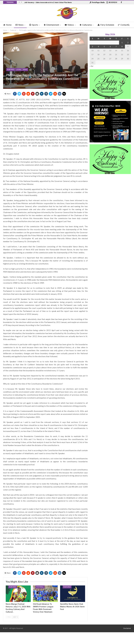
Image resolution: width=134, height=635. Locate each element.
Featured (10, 69)
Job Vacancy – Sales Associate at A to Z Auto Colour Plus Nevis (48, 2)
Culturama (88, 25)
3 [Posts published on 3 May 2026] (92, 47)
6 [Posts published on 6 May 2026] (110, 47)
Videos (71, 25)
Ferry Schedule (108, 25)
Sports (34, 25)
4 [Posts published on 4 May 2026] (98, 47)
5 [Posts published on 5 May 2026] (104, 47)
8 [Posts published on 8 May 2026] (122, 47)
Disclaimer (127, 628)
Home (8, 25)
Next (15, 617)
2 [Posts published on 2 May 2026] (127, 43)
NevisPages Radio (97, 2)
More (123, 25)
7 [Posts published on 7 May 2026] (116, 47)
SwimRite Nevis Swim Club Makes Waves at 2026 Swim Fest (72, 606)
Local (18, 69)
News (20, 25)
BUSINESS (112, 2)
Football (40, 587)
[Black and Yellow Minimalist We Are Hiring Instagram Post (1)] (110, 121)
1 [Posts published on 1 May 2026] (122, 43)
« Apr (91, 66)
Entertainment (53, 25)
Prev (9, 617)
